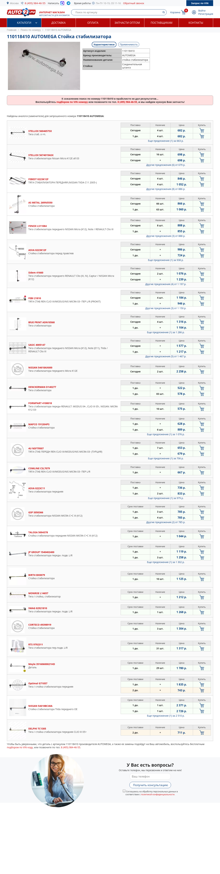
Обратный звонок (133, 3)
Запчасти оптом (127, 23)
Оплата (92, 23)
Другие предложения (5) (165, 356)
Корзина (175, 12)
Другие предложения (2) (165, 522)
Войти (202, 10)
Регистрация (205, 13)
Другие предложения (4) (165, 284)
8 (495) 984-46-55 (35, 3)
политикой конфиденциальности (157, 794)
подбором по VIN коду (20, 747)
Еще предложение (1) (166, 140)
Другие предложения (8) (165, 189)
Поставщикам (161, 23)
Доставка (58, 23)
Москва (14, 3)
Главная (11, 29)
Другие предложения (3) (165, 236)
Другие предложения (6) (165, 165)
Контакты (196, 23)
